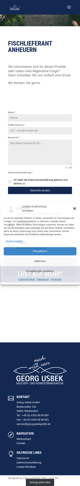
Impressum (56, 279)
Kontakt (21, 443)
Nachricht (13, 137)
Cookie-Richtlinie (26, 279)
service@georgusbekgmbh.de (33, 424)
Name (11, 112)
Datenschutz (43, 279)
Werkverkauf (24, 439)
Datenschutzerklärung (20, 172)
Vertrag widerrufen (40, 482)
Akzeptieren (40, 251)
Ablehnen (40, 261)
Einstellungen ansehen (40, 271)
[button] (74, 208)
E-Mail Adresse (16, 125)
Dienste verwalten (14, 241)
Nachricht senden (40, 190)
